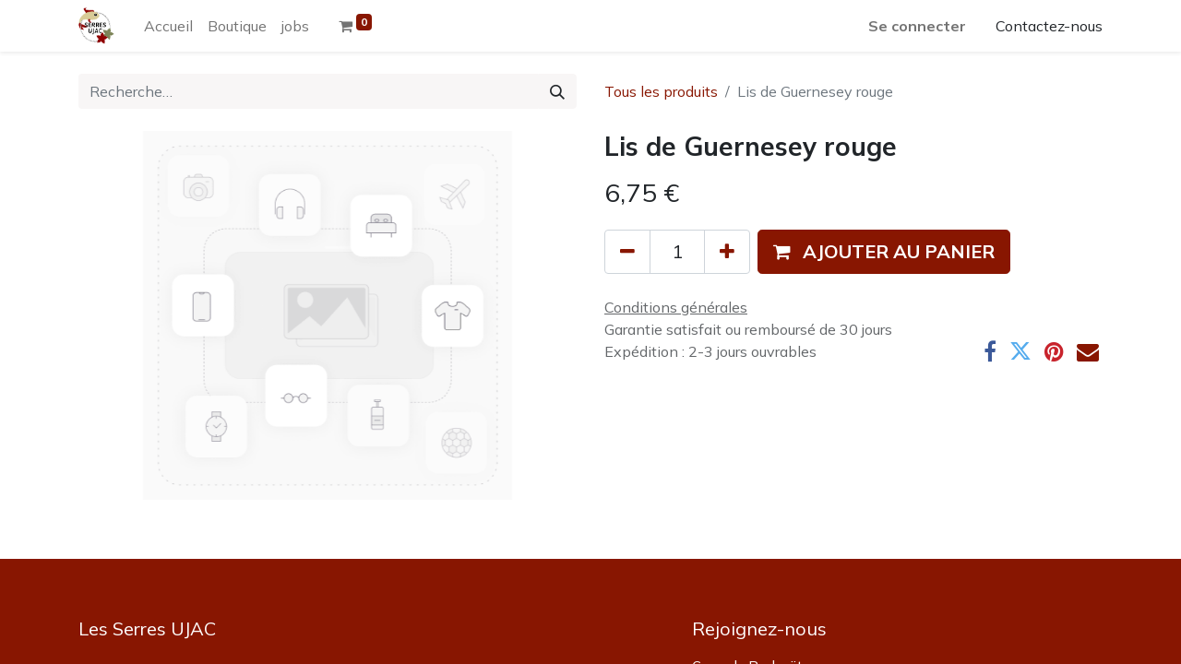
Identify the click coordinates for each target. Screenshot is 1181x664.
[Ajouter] (727, 252)
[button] (884, 252)
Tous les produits (661, 91)
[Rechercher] (557, 91)
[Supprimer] (627, 252)
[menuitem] (168, 25)
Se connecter (917, 26)
